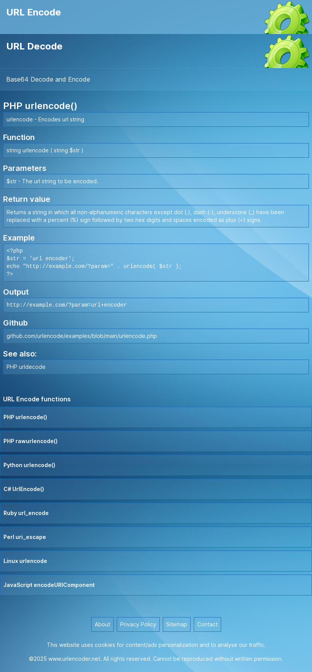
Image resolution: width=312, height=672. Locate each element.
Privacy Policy (138, 624)
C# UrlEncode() (23, 489)
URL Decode (34, 46)
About (102, 624)
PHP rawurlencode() (30, 441)
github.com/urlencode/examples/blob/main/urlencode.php (82, 336)
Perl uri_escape (24, 537)
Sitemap (176, 624)
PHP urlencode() (25, 417)
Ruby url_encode (26, 513)
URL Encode (33, 12)
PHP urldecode (26, 366)
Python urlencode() (29, 465)
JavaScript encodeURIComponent (49, 585)
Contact (207, 624)
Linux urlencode (25, 561)
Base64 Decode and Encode (48, 79)
